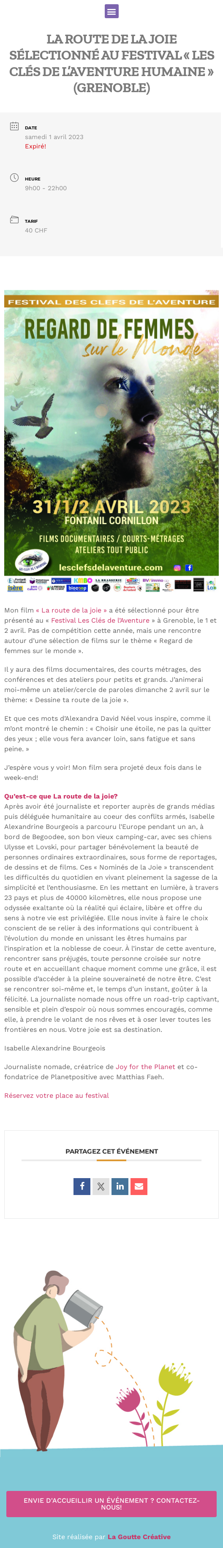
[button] (112, 11)
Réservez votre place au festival (56, 1095)
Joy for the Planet (145, 1067)
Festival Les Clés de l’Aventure (100, 620)
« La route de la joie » (71, 610)
